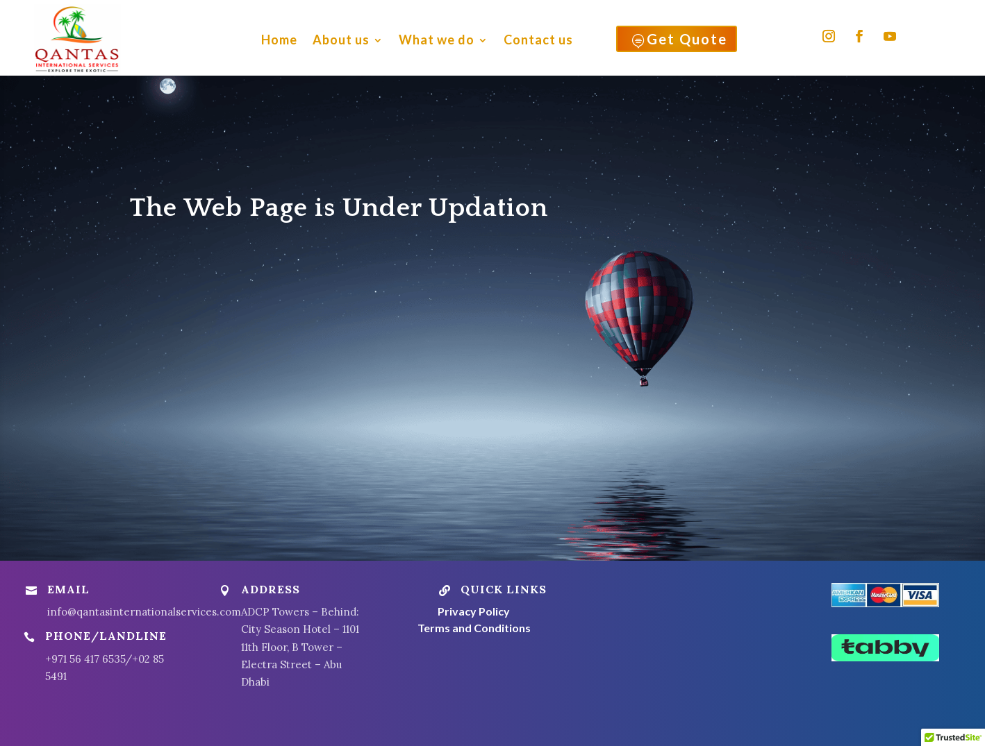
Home (279, 39)
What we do (436, 39)
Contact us (538, 39)
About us (341, 39)
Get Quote (679, 42)
